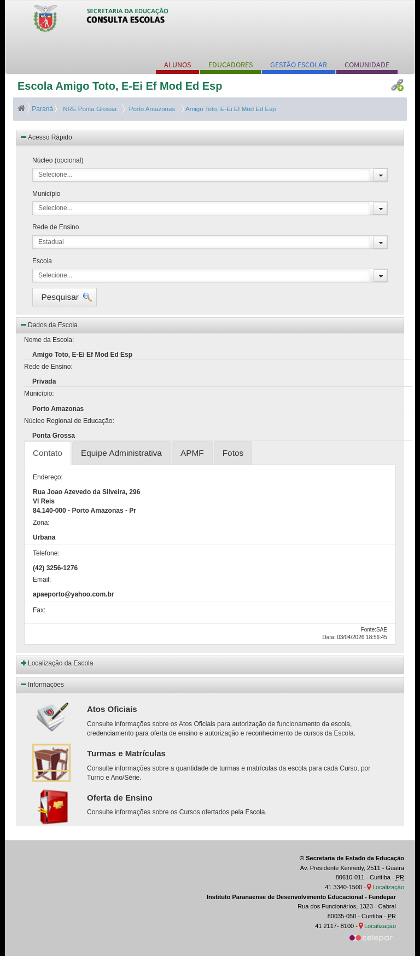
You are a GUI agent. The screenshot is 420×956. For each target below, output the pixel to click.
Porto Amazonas (150, 109)
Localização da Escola (60, 663)
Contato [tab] (47, 452)
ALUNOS (177, 64)
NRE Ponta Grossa (88, 109)
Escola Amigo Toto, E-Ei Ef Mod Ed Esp (120, 86)
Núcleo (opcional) (57, 160)
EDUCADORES (230, 64)
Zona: (41, 522)
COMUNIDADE (367, 64)
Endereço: (48, 477)
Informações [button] (41, 684)
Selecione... (55, 174)
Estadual (51, 242)
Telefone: (46, 553)
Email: (42, 579)
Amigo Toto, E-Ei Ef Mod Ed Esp (230, 109)
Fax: (39, 610)
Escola (42, 261)
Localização (388, 887)
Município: (39, 393)
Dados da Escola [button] (48, 324)
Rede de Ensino (55, 227)
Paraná (36, 109)
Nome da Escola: (49, 340)
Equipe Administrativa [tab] (121, 452)
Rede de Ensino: (48, 366)
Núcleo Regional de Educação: (69, 421)
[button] (64, 297)
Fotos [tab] (233, 452)
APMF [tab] (192, 452)
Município (46, 194)
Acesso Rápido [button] (45, 136)
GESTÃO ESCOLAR (298, 64)
